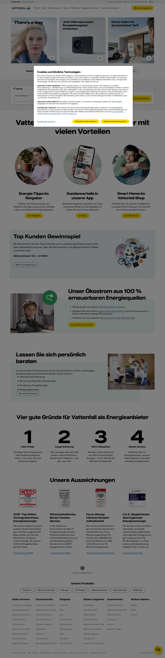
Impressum (72, 114)
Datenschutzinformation (52, 114)
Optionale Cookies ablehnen (86, 121)
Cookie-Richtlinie (118, 112)
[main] (83, 96)
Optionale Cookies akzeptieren (115, 121)
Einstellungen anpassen (46, 121)
